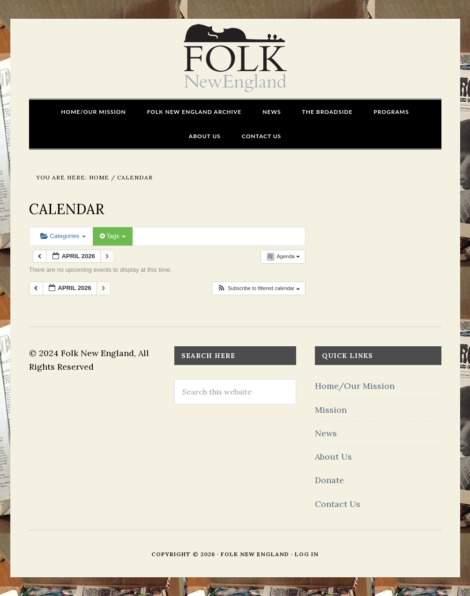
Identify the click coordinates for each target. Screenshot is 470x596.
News (326, 433)
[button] (258, 288)
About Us (333, 456)
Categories (63, 235)
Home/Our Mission (355, 385)
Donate (329, 480)
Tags (113, 235)
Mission (331, 409)
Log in (307, 554)
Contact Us (337, 504)
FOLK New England (235, 58)
